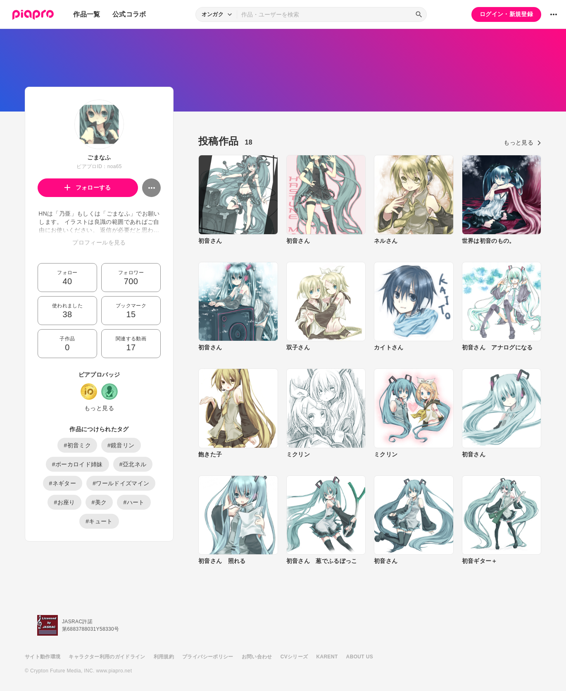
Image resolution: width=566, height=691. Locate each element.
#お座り (64, 502)
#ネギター (62, 483)
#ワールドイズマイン (121, 483)
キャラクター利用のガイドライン (107, 657)
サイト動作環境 (42, 657)
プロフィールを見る (99, 242)
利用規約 (164, 657)
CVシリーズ (294, 657)
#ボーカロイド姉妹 (77, 464)
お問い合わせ (257, 657)
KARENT (327, 657)
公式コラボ (129, 14)
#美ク (99, 502)
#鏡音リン (121, 445)
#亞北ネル (133, 464)
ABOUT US (359, 657)
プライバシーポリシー (207, 657)
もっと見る (99, 408)
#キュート (99, 521)
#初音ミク (77, 445)
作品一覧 (86, 14)
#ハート (133, 502)
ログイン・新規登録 (506, 14)
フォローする (87, 187)
